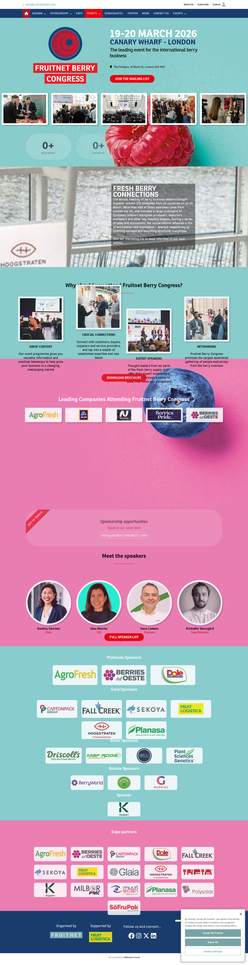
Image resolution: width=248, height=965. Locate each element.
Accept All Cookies (213, 933)
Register (188, 4)
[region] (213, 935)
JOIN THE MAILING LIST (132, 79)
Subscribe (203, 4)
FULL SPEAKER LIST (124, 637)
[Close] (241, 914)
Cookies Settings (213, 951)
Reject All (213, 942)
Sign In (216, 4)
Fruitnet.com (40, 4)
